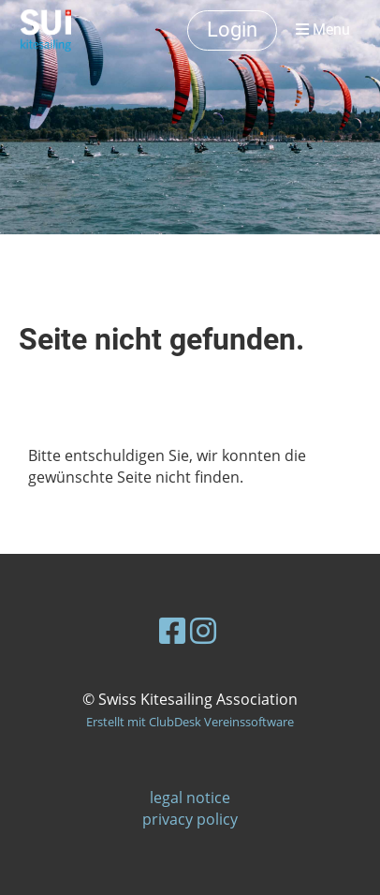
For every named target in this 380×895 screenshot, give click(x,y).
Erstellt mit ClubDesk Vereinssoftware (190, 721)
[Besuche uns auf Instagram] (203, 630)
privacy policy (190, 819)
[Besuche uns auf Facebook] (172, 630)
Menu (323, 29)
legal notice (190, 797)
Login (232, 29)
